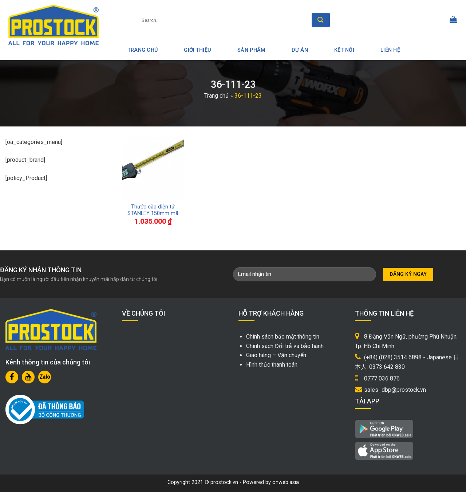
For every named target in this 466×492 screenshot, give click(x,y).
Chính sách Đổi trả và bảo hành (285, 346)
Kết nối (344, 50)
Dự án (300, 50)
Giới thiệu (197, 50)
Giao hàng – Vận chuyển (276, 355)
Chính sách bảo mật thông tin (282, 336)
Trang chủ (216, 95)
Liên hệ (390, 50)
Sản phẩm (251, 50)
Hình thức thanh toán (271, 364)
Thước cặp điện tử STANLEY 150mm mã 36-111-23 (152, 210)
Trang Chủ (143, 50)
